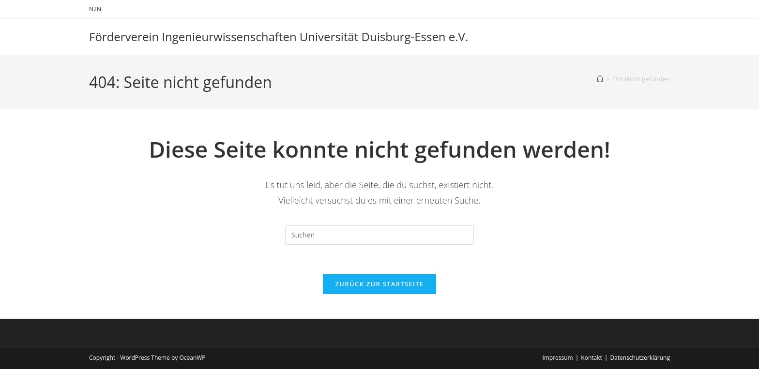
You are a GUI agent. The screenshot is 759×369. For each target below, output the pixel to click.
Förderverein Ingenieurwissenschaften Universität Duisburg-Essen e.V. (278, 36)
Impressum (557, 358)
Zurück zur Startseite (379, 284)
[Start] (600, 78)
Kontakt (591, 358)
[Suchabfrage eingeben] (379, 235)
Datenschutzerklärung (640, 358)
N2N (95, 9)
